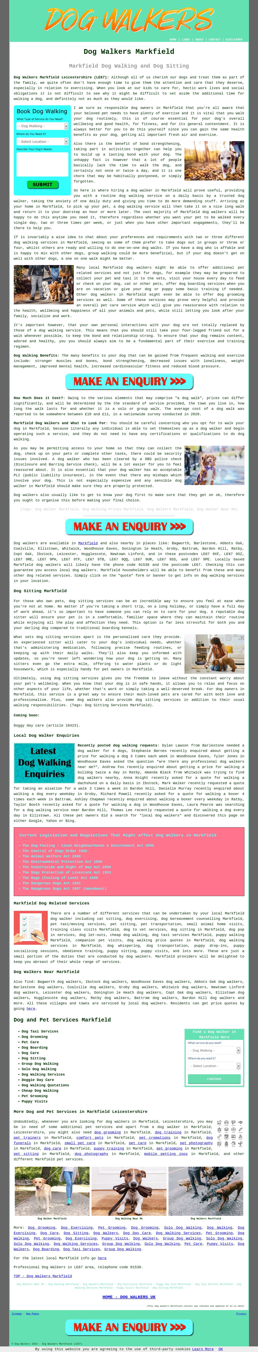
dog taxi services (170, 935)
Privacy (241, 1314)
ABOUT (199, 39)
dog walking (131, 196)
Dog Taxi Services (81, 1249)
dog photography (91, 1154)
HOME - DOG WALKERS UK (129, 1297)
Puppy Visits (115, 1239)
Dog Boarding (46, 1249)
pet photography (196, 1143)
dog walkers (214, 212)
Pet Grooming (111, 1228)
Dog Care (49, 1233)
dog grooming (107, 1132)
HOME (173, 39)
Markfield (88, 543)
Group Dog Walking (182, 1239)
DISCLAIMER (233, 39)
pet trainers (27, 1138)
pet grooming (169, 1149)
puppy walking (230, 935)
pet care (137, 1143)
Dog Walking (219, 1228)
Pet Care (193, 1244)
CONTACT (214, 39)
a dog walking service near (51, 810)
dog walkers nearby (98, 778)
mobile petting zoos (166, 1154)
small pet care (79, 1143)
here (31, 1009)
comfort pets (90, 1138)
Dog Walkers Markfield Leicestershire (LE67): (61, 77)
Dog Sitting (76, 1233)
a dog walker (166, 1127)
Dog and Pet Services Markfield (62, 1020)
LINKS (186, 39)
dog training (168, 1132)
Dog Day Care (137, 1233)
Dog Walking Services (178, 1233)
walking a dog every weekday (44, 794)
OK (221, 1349)
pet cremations (155, 1138)
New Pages (32, 1314)
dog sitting (183, 930)
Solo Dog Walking (182, 1228)
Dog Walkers (106, 1233)
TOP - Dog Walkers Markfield (43, 1276)
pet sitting (26, 1154)
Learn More (203, 1349)
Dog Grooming (41, 1228)
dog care (52, 1149)
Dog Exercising (77, 1228)
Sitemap (17, 1314)
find (29, 982)
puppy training (109, 1149)
